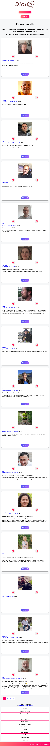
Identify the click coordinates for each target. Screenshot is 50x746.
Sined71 (4, 306)
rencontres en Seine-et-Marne (25, 705)
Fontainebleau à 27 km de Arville (10, 390)
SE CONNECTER (25, 16)
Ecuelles (25, 735)
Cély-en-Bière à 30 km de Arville (10, 637)
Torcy (25, 716)
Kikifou (3, 224)
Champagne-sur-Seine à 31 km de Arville (12, 678)
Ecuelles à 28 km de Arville (8, 555)
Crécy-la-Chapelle (25, 732)
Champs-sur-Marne (25, 714)
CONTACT (46, 744)
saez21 (3, 430)
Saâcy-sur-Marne (25, 737)
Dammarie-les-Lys (25, 719)
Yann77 (4, 141)
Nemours (25, 729)
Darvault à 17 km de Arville (8, 266)
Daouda (4, 100)
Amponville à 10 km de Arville (9, 101)
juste (3, 595)
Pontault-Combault (25, 711)
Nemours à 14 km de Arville (9, 184)
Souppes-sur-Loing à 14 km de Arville (11, 143)
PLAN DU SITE (39, 744)
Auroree (4, 512)
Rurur (3, 389)
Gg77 (3, 677)
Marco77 (4, 347)
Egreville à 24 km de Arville (8, 307)
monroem (4, 265)
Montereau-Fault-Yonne (25, 724)
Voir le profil (25, 74)
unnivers (4, 471)
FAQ (30, 744)
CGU (33, 744)
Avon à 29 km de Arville (8, 596)
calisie (3, 553)
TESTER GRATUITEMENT (25, 12)
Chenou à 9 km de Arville (8, 60)
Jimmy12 (4, 636)
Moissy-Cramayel (25, 721)
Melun (25, 708)
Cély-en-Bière (25, 740)
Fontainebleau (25, 727)
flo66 (3, 59)
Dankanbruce (5, 182)
